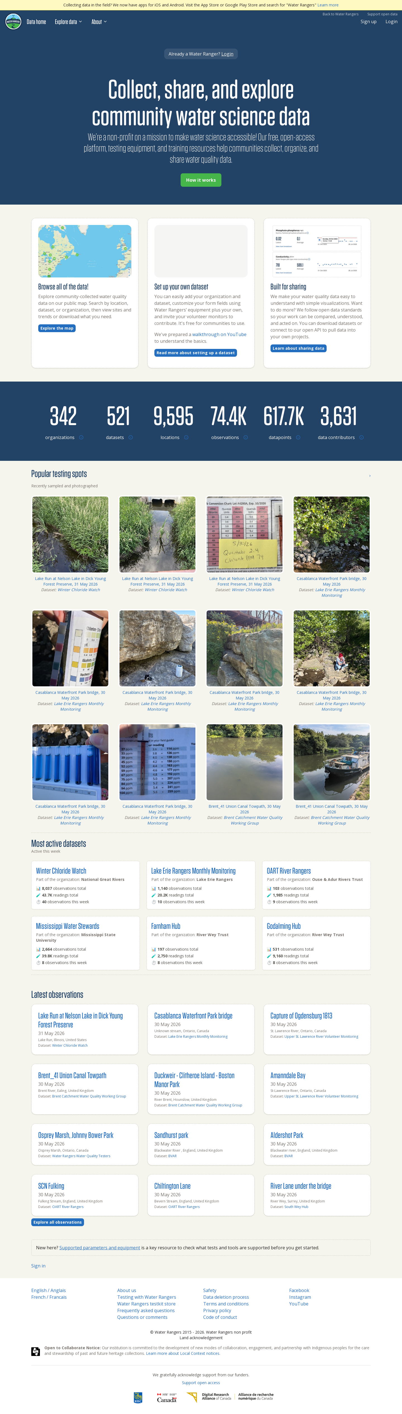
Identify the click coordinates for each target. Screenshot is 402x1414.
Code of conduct (220, 1317)
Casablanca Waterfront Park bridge (193, 1015)
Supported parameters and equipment (99, 1248)
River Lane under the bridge (301, 1185)
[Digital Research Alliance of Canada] (230, 1397)
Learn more (328, 5)
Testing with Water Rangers (146, 1297)
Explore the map (56, 328)
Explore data (69, 21)
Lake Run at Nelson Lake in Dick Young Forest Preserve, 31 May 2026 (70, 581)
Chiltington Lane (172, 1185)
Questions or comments (142, 1317)
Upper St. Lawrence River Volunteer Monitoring (321, 1036)
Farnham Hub (165, 926)
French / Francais (49, 1297)
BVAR (172, 1156)
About (99, 21)
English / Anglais (48, 1290)
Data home (36, 21)
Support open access (201, 1382)
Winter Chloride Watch (79, 589)
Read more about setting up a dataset (196, 352)
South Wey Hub (296, 1206)
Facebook (299, 1290)
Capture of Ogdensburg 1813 (301, 1015)
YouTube (298, 1304)
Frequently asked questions (146, 1310)
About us (126, 1290)
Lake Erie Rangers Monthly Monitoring (340, 592)
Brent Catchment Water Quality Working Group (253, 820)
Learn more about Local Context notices (182, 1353)
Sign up (369, 21)
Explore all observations (58, 1222)
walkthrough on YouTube (219, 334)
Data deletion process (226, 1297)
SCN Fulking (51, 1185)
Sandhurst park (171, 1135)
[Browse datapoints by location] (283, 415)
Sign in (38, 1266)
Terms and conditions (226, 1304)
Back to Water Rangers (340, 14)
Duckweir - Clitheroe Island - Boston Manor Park (194, 1079)
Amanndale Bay (288, 1075)
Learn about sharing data (298, 348)
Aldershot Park (287, 1135)
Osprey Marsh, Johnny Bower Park (75, 1135)
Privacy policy (217, 1310)
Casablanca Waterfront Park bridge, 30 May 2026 (332, 581)
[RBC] (138, 1397)
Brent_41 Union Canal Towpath (72, 1075)
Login (392, 21)
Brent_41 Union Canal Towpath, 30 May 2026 (245, 809)
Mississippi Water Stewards (67, 926)
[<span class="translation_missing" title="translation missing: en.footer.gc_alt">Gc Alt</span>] (167, 1397)
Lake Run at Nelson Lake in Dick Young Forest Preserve (80, 1019)
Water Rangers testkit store (146, 1304)
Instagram (300, 1297)
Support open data (382, 14)
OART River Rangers (289, 870)
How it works (201, 180)
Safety (209, 1290)
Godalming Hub (284, 926)
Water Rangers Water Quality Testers (81, 1156)
